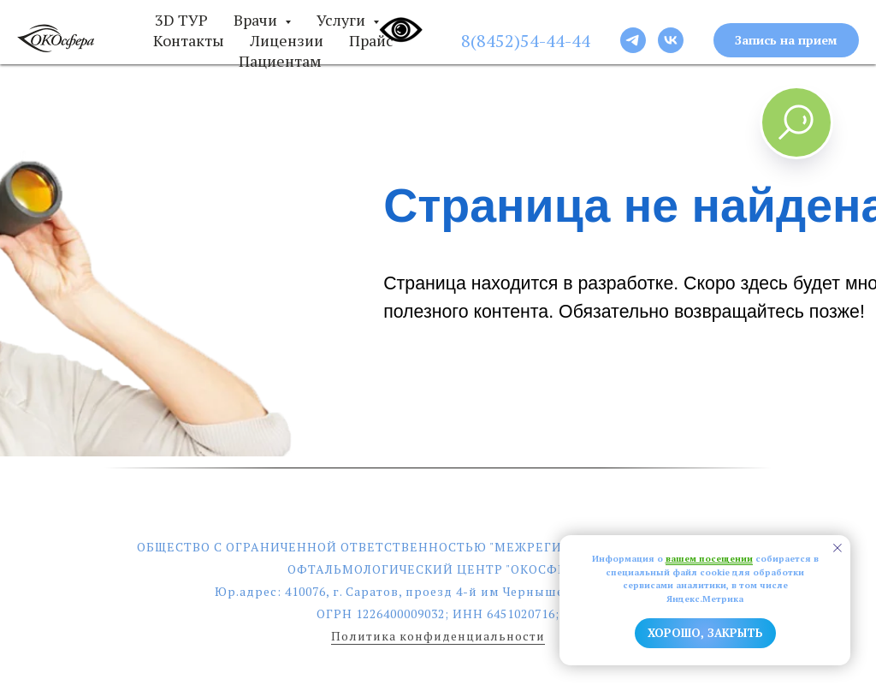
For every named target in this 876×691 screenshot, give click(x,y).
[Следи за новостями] (633, 40)
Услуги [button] (343, 19)
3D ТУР (181, 19)
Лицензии (286, 40)
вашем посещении (709, 558)
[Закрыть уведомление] (837, 548)
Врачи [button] (257, 19)
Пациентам (280, 61)
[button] (786, 40)
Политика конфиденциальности (438, 636)
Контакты (188, 40)
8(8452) (490, 40)
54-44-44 (555, 40)
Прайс (371, 40)
